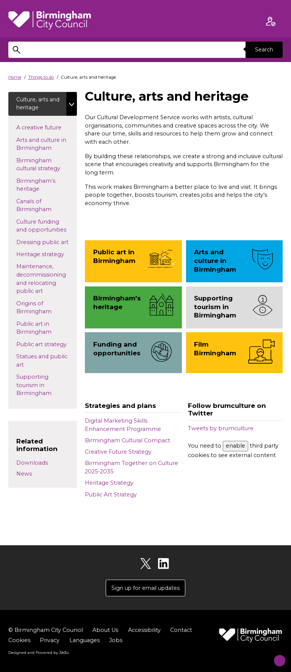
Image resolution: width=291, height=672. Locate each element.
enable (235, 445)
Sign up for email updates (145, 588)
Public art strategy (46, 344)
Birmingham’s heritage (35, 185)
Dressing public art (46, 242)
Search (263, 49)
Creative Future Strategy (118, 451)
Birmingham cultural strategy (45, 165)
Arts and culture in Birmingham (41, 144)
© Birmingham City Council (45, 630)
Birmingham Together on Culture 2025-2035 (131, 467)
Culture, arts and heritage (33, 103)
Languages (84, 641)
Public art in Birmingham (41, 328)
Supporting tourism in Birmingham (41, 385)
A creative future (45, 128)
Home (14, 77)
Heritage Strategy (109, 482)
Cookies (19, 641)
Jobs (115, 641)
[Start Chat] (274, 656)
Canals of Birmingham (41, 205)
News (24, 474)
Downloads (32, 463)
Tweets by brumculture (220, 428)
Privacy (49, 641)
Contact (181, 630)
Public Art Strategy (111, 494)
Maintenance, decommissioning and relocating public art (41, 279)
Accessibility (144, 630)
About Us (105, 630)
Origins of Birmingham (41, 308)
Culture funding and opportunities (46, 226)
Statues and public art (41, 361)
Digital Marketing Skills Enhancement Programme (123, 424)
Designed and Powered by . (38, 652)
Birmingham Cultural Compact (127, 440)
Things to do (41, 77)
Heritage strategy (46, 254)
